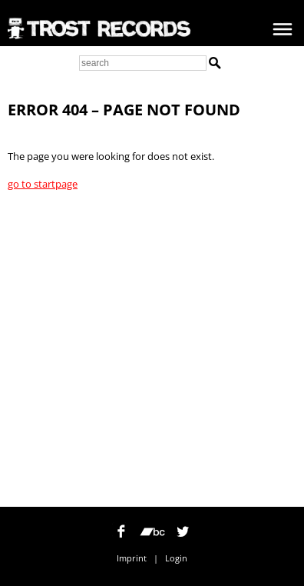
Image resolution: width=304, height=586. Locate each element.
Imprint (132, 558)
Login (176, 558)
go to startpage (43, 184)
